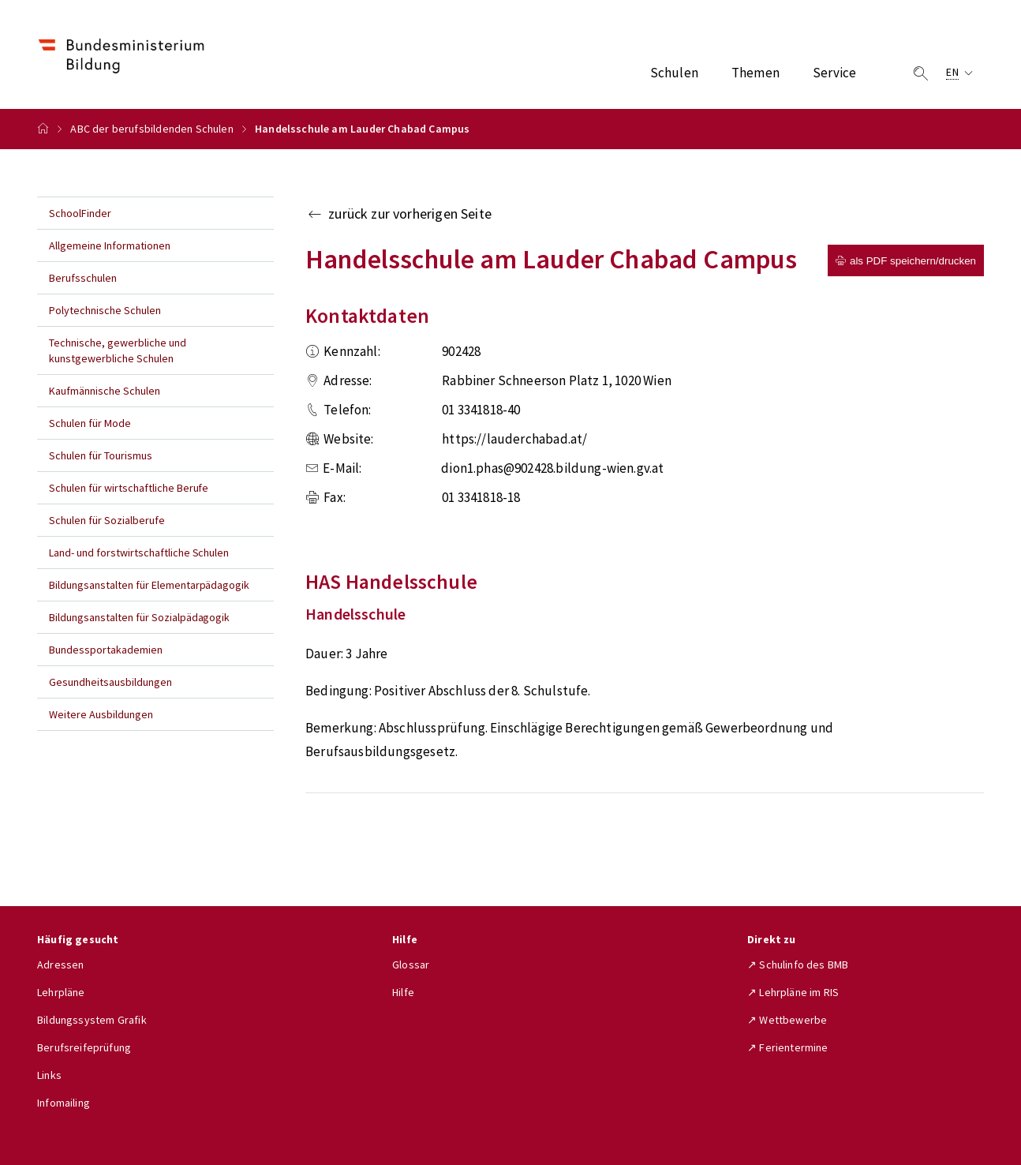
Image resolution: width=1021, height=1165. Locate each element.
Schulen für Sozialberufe (107, 520)
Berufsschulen (83, 278)
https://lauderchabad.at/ (514, 439)
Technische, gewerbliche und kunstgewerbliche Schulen (117, 350)
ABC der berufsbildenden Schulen (151, 129)
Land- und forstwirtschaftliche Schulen (139, 552)
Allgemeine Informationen (109, 245)
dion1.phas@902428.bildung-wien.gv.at (552, 468)
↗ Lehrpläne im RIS (793, 992)
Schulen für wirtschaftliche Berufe (128, 488)
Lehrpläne (61, 992)
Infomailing (63, 1103)
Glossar (410, 964)
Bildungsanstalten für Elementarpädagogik (149, 585)
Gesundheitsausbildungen (110, 682)
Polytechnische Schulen (105, 310)
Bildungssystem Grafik (92, 1020)
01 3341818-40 (481, 409)
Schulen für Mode (90, 423)
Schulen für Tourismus (100, 455)
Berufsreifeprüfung (84, 1047)
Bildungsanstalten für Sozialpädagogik (139, 617)
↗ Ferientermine (787, 1047)
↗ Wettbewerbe (787, 1020)
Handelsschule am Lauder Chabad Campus (362, 129)
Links (49, 1075)
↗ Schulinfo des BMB (797, 964)
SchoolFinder (80, 213)
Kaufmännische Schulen (104, 391)
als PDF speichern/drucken (906, 261)
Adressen (60, 964)
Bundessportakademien (106, 649)
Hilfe (403, 992)
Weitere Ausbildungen (101, 714)
